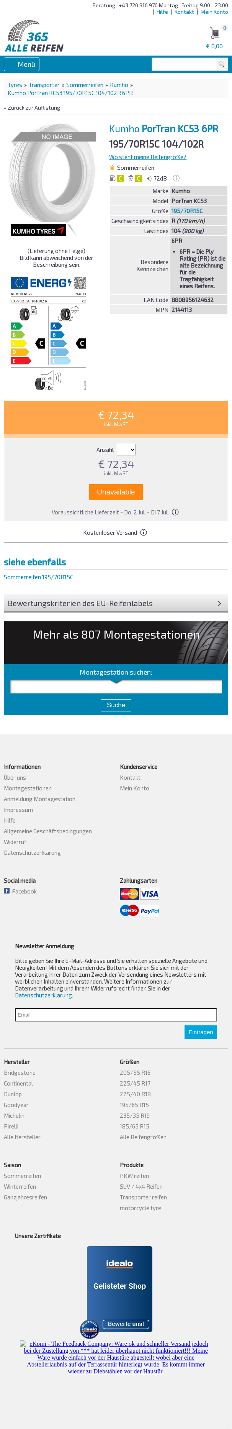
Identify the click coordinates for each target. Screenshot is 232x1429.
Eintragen (200, 1032)
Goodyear (16, 1104)
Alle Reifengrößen (143, 1136)
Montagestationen (28, 788)
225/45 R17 (135, 1083)
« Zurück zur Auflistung (32, 107)
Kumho (119, 84)
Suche (116, 705)
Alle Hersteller (22, 1136)
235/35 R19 (135, 1115)
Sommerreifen (84, 84)
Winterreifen (20, 1186)
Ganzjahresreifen (25, 1197)
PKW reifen (134, 1175)
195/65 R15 (134, 1104)
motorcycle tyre (140, 1207)
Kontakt (184, 11)
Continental (18, 1083)
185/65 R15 (134, 1126)
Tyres (15, 84)
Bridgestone (20, 1072)
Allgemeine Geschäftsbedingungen (48, 831)
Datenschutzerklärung (32, 852)
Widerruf (15, 841)
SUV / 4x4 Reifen (141, 1186)
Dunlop (13, 1094)
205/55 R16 (135, 1072)
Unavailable (116, 492)
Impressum (18, 809)
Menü (26, 64)
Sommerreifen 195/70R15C (38, 576)
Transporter (44, 84)
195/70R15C (187, 210)
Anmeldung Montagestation (39, 798)
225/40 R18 (135, 1094)
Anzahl (116, 449)
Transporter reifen (143, 1197)
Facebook (20, 891)
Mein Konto (214, 11)
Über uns (15, 777)
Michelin (14, 1115)
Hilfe (162, 11)
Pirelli (11, 1126)
